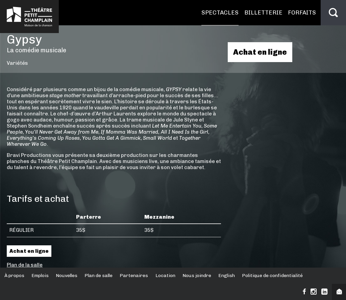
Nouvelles (66, 275)
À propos (14, 275)
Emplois (40, 275)
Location (165, 275)
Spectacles (220, 12)
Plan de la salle (25, 265)
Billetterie (263, 12)
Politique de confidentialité (272, 275)
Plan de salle (98, 275)
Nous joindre (196, 275)
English (226, 275)
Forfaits (302, 12)
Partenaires (134, 275)
